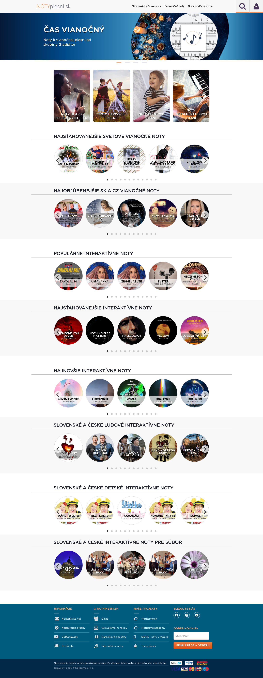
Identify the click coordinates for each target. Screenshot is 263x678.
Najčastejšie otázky (73, 628)
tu (164, 663)
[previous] (58, 160)
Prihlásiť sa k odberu (192, 645)
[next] (205, 160)
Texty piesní (148, 646)
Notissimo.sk (149, 619)
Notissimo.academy (153, 628)
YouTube (197, 615)
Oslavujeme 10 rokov (114, 628)
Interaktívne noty (112, 646)
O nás (104, 619)
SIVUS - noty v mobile (154, 637)
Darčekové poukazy (113, 637)
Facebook (177, 615)
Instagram (187, 615)
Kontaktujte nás (71, 619)
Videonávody (70, 637)
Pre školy (67, 646)
